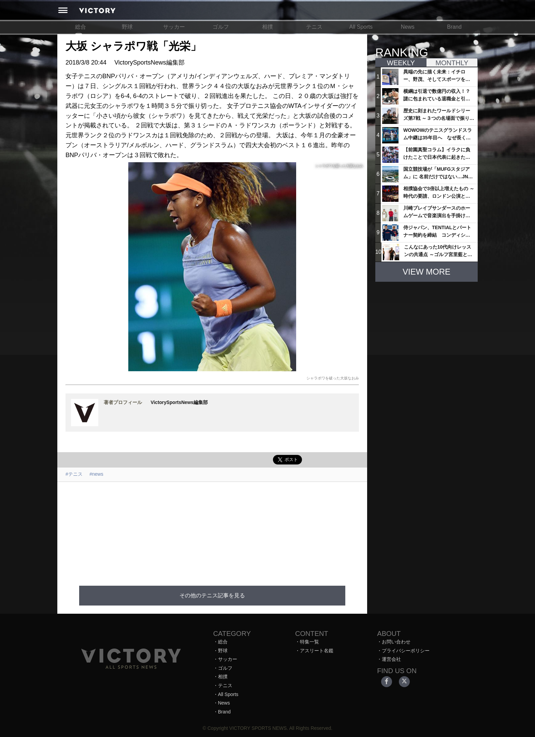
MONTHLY (451, 63)
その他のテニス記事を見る (212, 595)
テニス (314, 27)
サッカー (174, 27)
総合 (80, 27)
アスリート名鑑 (316, 650)
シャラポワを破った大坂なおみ (332, 378)
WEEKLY (401, 63)
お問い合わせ (396, 641)
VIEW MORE (426, 271)
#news (96, 474)
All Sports (361, 27)
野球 (127, 27)
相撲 (267, 27)
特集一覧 (309, 641)
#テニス (74, 474)
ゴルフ (221, 27)
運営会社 (391, 659)
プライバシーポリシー (406, 650)
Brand (454, 27)
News (408, 27)
